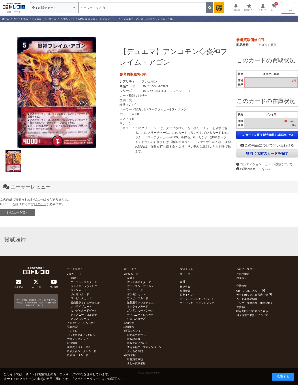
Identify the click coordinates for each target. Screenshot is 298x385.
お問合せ (241, 278)
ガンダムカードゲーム (84, 310)
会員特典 (185, 290)
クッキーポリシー (86, 379)
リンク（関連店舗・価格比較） (254, 303)
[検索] (142, 7)
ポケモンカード (80, 294)
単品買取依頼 (135, 359)
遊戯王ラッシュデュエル (85, 302)
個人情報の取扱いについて (252, 315)
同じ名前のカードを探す (267, 153)
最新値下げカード (77, 355)
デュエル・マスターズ (84, 282)
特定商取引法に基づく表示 (252, 311)
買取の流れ (133, 339)
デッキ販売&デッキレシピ (82, 335)
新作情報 (72, 343)
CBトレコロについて (250, 290)
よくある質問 (135, 351)
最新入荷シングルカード (81, 351)
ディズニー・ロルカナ (84, 314)
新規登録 (185, 286)
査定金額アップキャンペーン (144, 347)
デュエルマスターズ (139, 282)
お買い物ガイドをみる (253, 169)
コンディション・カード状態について (264, 164)
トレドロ (72, 330)
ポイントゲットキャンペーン (197, 299)
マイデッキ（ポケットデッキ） (198, 303)
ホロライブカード (81, 306)
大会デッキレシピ (77, 339)
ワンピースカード (81, 298)
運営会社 (241, 307)
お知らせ (129, 322)
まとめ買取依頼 (136, 363)
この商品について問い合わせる (267, 145)
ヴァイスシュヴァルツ (84, 286)
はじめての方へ (136, 335)
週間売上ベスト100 (78, 347)
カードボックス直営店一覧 (253, 294)
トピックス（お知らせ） (81, 322)
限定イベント (188, 294)
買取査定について (137, 343)
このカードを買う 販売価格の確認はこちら (267, 135)
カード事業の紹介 (246, 299)
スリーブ (185, 274)
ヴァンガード (78, 290)
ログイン (40, 204)
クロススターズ (80, 318)
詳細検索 (219, 7)
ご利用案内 (242, 274)
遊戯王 (75, 278)
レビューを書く (17, 212)
